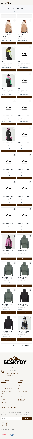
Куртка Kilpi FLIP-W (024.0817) (22, 35)
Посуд (19, 388)
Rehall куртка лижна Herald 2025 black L (7, 332)
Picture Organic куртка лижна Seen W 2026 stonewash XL (23, 170)
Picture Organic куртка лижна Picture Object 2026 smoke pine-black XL (8, 197)
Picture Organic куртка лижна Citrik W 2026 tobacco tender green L (8, 62)
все (22, 345)
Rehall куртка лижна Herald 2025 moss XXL (23, 251)
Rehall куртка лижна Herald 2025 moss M (23, 278)
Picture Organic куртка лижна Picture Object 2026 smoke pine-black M (24, 197)
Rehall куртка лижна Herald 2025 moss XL (7, 278)
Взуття (19, 394)
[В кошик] (8, 43)
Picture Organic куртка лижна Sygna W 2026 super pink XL (7, 251)
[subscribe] (11, 418)
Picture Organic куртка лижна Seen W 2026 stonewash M (23, 332)
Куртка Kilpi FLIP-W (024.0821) (6, 35)
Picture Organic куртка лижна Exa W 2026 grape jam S (24, 62)
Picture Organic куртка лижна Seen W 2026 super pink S (8, 116)
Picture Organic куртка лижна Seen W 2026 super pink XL (24, 143)
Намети (20, 385)
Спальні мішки (21, 396)
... (16, 345)
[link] (8, 26)
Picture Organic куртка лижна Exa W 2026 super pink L (8, 89)
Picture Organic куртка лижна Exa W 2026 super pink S (8, 170)
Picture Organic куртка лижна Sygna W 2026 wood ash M (7, 224)
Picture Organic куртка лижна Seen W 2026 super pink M (24, 116)
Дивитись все (21, 399)
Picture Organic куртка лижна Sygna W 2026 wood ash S (23, 224)
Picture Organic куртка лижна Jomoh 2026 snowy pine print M (24, 89)
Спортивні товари (22, 391)
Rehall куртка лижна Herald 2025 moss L (7, 305)
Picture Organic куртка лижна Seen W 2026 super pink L (8, 143)
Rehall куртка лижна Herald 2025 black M (23, 305)
